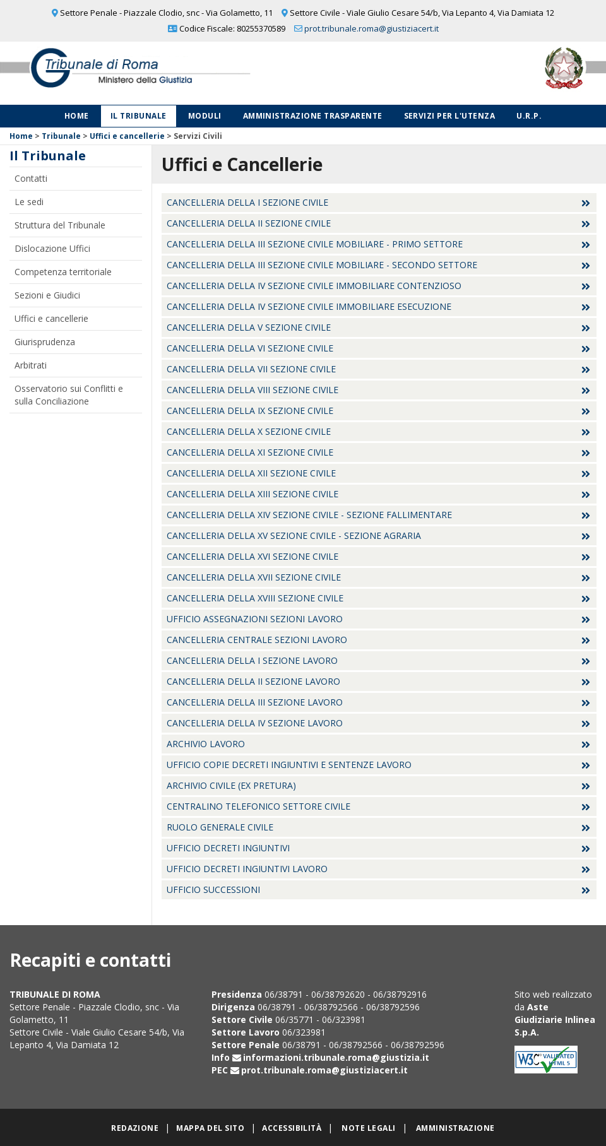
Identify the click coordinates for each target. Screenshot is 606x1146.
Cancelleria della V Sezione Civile (249, 327)
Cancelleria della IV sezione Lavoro (255, 723)
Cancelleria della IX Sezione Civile (250, 410)
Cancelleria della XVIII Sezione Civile (255, 598)
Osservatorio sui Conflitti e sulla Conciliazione (69, 394)
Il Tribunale (138, 115)
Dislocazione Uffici (52, 248)
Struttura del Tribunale (60, 225)
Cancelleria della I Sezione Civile (247, 202)
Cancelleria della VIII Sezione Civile (252, 390)
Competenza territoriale (63, 272)
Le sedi (29, 202)
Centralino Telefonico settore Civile (258, 806)
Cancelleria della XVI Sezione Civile (252, 556)
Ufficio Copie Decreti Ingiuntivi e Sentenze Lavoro (289, 765)
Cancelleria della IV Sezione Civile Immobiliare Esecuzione (309, 306)
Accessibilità (291, 1128)
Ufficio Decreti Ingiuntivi (228, 848)
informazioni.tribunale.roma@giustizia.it (336, 1057)
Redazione (134, 1128)
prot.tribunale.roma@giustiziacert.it (371, 28)
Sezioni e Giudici (47, 295)
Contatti (31, 178)
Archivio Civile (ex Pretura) (231, 785)
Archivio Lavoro (206, 744)
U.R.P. (529, 115)
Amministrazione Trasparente (313, 115)
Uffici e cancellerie (127, 136)
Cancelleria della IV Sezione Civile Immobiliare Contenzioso (314, 286)
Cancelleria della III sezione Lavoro (255, 702)
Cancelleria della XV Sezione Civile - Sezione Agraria (294, 535)
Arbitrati (31, 365)
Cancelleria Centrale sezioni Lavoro (257, 640)
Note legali (368, 1128)
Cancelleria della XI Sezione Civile (250, 452)
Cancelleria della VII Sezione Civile (251, 369)
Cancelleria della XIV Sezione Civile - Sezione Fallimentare (309, 515)
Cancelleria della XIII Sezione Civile (252, 494)
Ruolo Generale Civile (220, 827)
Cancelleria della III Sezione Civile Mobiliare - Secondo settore (322, 265)
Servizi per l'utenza (450, 115)
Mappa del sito (210, 1128)
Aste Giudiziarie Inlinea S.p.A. (554, 1019)
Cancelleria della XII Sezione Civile (251, 473)
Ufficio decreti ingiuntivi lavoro (247, 869)
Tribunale (61, 136)
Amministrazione (455, 1128)
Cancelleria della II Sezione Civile (249, 223)
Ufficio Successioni (213, 889)
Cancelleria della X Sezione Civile (249, 431)
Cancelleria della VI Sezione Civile (250, 348)
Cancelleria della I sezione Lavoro (252, 660)
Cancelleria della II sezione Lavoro (253, 681)
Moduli (205, 115)
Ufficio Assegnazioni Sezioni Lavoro (255, 619)
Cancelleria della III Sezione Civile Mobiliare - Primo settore (315, 244)
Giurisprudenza (45, 342)
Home (76, 115)
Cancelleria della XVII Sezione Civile (254, 577)
